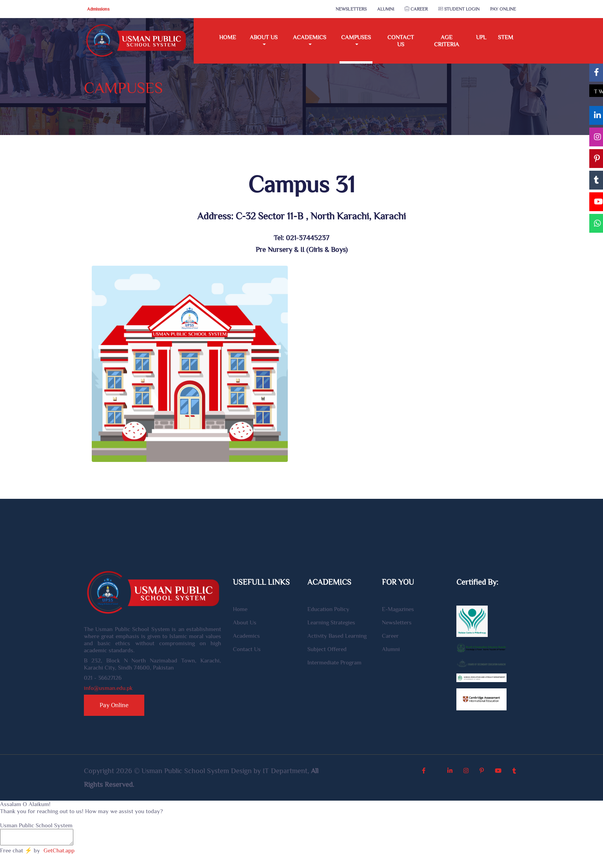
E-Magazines (398, 609)
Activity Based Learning (337, 635)
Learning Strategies (331, 622)
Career (416, 9)
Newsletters (351, 9)
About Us (244, 622)
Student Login (458, 9)
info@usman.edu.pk (108, 687)
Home (227, 37)
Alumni (385, 9)
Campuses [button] (356, 37)
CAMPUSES (123, 88)
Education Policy (328, 609)
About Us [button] (264, 37)
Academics (246, 635)
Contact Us (400, 40)
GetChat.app (59, 850)
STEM (505, 37)
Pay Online (503, 9)
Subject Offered (327, 649)
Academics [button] (309, 37)
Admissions (98, 9)
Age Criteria (446, 40)
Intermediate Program (334, 662)
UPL (481, 37)
